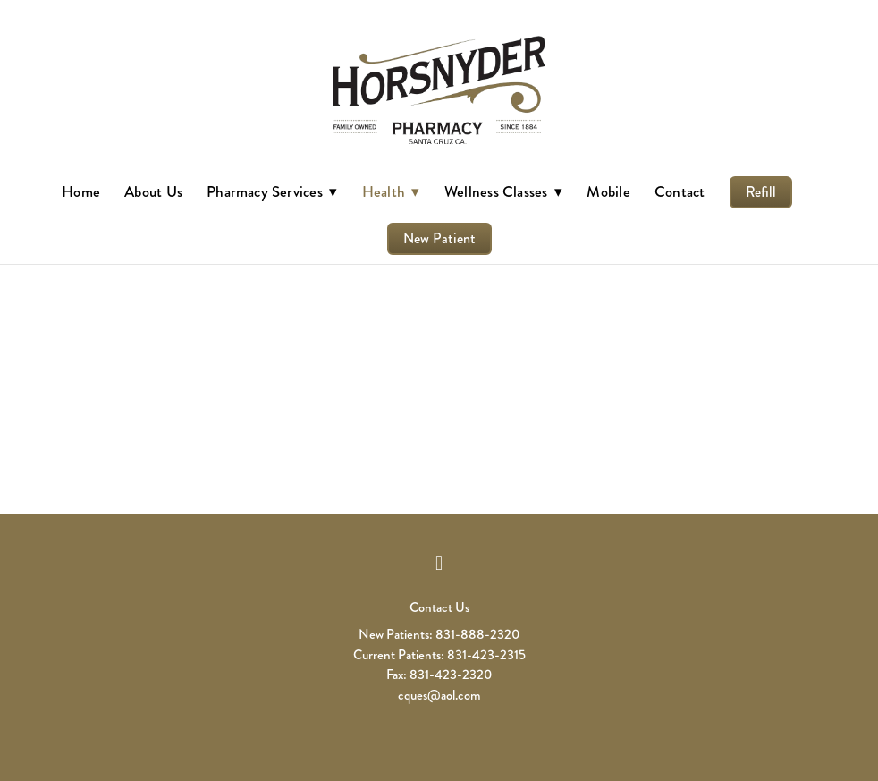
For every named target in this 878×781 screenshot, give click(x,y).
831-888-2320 (477, 634)
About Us (153, 191)
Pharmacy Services (272, 191)
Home (81, 191)
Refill (761, 192)
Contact (679, 191)
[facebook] (439, 563)
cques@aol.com (439, 695)
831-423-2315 (486, 655)
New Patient (439, 238)
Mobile (608, 191)
